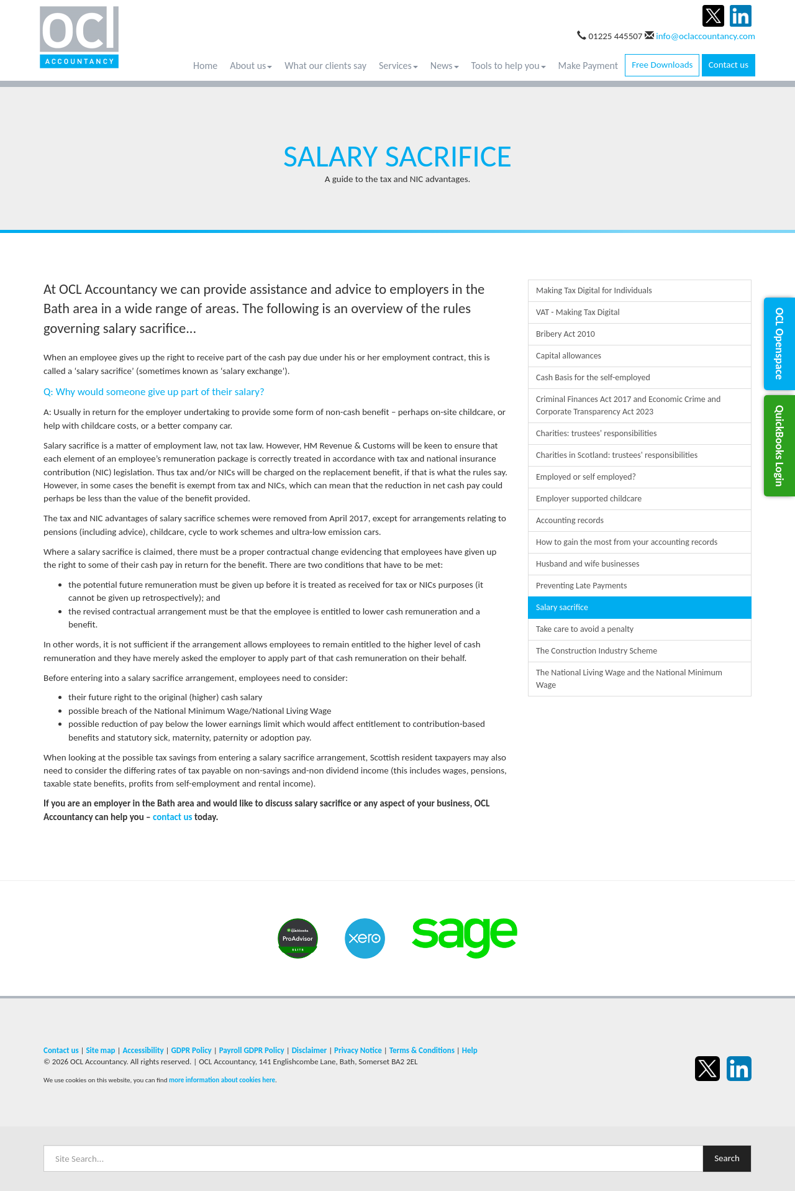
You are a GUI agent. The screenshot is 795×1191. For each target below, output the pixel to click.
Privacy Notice (358, 1050)
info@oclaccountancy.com (705, 36)
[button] (779, 344)
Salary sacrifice (562, 607)
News (444, 65)
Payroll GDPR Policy (251, 1050)
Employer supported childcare (589, 498)
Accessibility (142, 1050)
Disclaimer (309, 1050)
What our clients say (325, 65)
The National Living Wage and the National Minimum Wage (629, 678)
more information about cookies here (222, 1079)
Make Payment (588, 65)
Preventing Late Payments (581, 585)
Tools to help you (508, 65)
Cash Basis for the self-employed (593, 377)
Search (727, 1158)
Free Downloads (662, 64)
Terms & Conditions (422, 1050)
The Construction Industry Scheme (596, 651)
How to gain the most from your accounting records (626, 542)
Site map (100, 1050)
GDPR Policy (191, 1050)
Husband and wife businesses (587, 564)
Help (470, 1050)
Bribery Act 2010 (565, 334)
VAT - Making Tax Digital (578, 312)
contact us (173, 817)
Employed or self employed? (586, 477)
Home (205, 65)
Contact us (728, 64)
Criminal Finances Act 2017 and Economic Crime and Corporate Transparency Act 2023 (628, 405)
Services (398, 65)
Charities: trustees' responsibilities (596, 433)
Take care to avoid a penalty (585, 629)
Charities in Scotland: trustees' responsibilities (616, 455)
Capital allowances (568, 355)
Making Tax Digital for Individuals (594, 290)
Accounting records (570, 520)
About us (251, 65)
